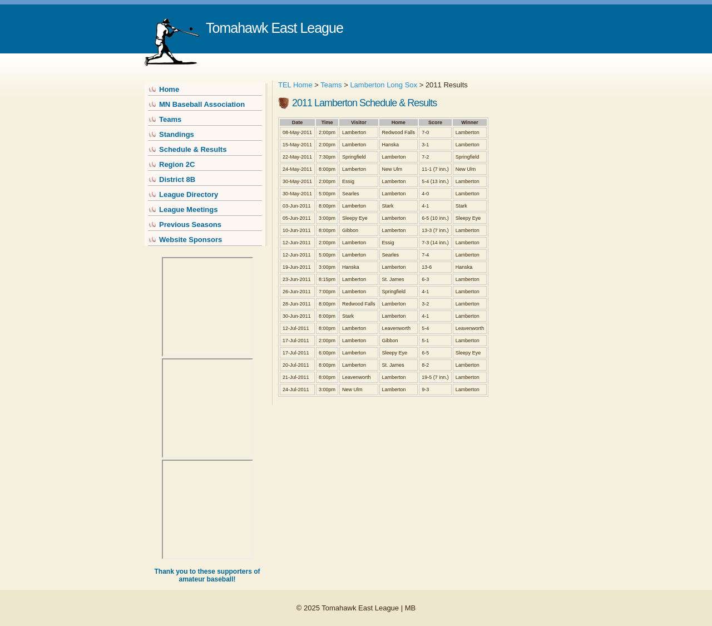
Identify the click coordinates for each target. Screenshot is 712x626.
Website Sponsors (190, 239)
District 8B (177, 179)
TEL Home (295, 85)
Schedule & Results (192, 149)
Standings (176, 134)
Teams (170, 119)
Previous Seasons (190, 224)
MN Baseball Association (202, 104)
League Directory (188, 194)
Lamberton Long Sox (383, 85)
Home (169, 89)
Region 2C (177, 164)
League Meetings (188, 209)
